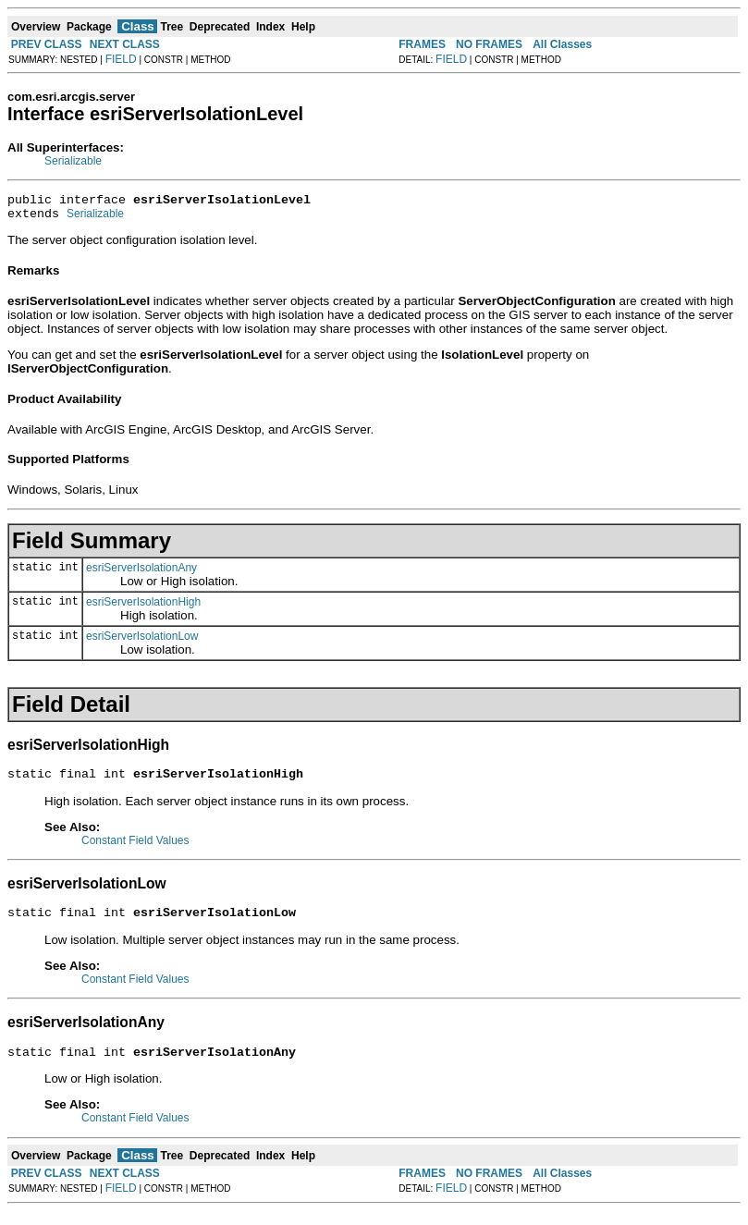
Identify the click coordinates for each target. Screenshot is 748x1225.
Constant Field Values (135, 848)
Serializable (73, 160)
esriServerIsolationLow (142, 641)
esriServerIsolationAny (141, 573)
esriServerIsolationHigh (143, 607)
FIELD (121, 59)
